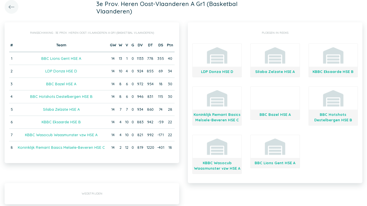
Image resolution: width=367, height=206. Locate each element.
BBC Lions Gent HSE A (61, 58)
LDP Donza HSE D (61, 71)
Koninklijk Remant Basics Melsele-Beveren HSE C (61, 147)
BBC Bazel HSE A (61, 84)
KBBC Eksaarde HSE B (61, 122)
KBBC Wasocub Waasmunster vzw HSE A (61, 134)
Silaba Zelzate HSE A (61, 109)
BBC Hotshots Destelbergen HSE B (61, 96)
